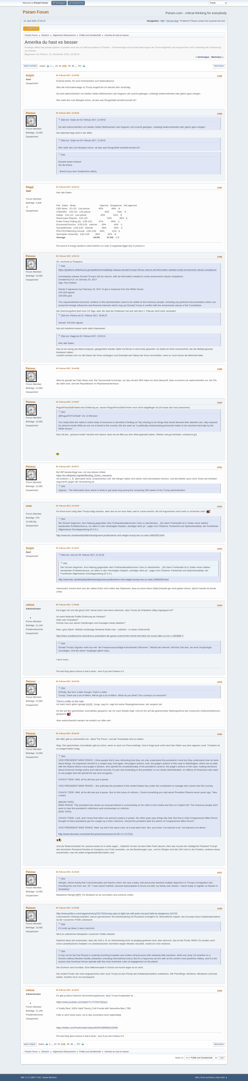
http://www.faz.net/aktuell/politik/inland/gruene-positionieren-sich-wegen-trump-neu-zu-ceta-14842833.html (110, 535)
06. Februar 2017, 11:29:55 (67, 908)
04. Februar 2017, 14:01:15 (67, 256)
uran (29, 505)
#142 (89, 704)
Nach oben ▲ (221, 1077)
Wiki (162, 21)
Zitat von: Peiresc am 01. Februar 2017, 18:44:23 (84, 315)
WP (78, 895)
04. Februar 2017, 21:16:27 (67, 548)
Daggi (29, 187)
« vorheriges (202, 57)
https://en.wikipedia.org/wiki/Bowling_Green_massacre (84, 475)
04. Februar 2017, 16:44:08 (67, 368)
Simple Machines (50, 1077)
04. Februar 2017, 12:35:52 (67, 75)
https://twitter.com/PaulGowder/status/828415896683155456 (87, 1027)
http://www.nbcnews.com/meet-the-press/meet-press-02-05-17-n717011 (95, 834)
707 (79, 66)
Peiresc (31, 113)
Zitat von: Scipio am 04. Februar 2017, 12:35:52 (83, 120)
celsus (30, 604)
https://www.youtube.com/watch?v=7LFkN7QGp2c (81, 1002)
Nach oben (29, 1044)
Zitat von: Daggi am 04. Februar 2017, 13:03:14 (83, 336)
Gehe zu (179, 1058)
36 (72, 66)
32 (56, 66)
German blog (172, 21)
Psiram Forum (36, 12)
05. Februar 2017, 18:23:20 (67, 681)
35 (69, 66)
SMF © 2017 (36, 1077)
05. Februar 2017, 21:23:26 (67, 872)
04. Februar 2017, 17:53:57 (67, 402)
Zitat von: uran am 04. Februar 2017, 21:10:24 (82, 555)
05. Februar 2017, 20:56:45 (67, 733)
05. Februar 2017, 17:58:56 (67, 605)
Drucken (219, 66)
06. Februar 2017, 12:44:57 (67, 990)
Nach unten (30, 66)
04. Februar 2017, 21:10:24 (67, 506)
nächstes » (217, 57)
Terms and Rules (207, 1077)
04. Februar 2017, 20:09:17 (67, 467)
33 (60, 66)
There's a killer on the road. (70, 701)
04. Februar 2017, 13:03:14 (67, 187)
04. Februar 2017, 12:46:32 (67, 113)
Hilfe (197, 1077)
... (54, 66)
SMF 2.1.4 (25, 1077)
